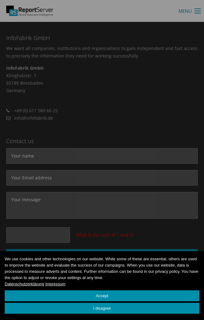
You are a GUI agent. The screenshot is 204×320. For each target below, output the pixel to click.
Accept (102, 295)
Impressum (55, 284)
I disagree (102, 308)
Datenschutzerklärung (24, 284)
